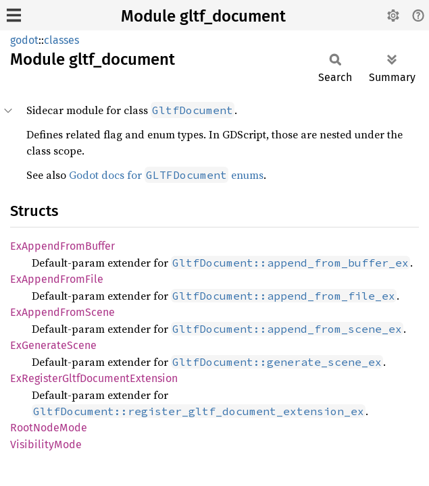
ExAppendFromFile (56, 279)
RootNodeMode (48, 427)
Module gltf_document (203, 16)
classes (61, 40)
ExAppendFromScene (62, 312)
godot (24, 40)
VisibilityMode (46, 444)
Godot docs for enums (166, 174)
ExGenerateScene (53, 345)
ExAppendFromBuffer (62, 246)
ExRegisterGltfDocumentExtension (94, 378)
